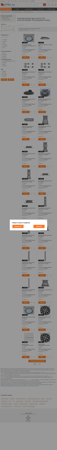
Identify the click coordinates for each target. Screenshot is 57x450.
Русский (39, 226)
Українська (18, 226)
